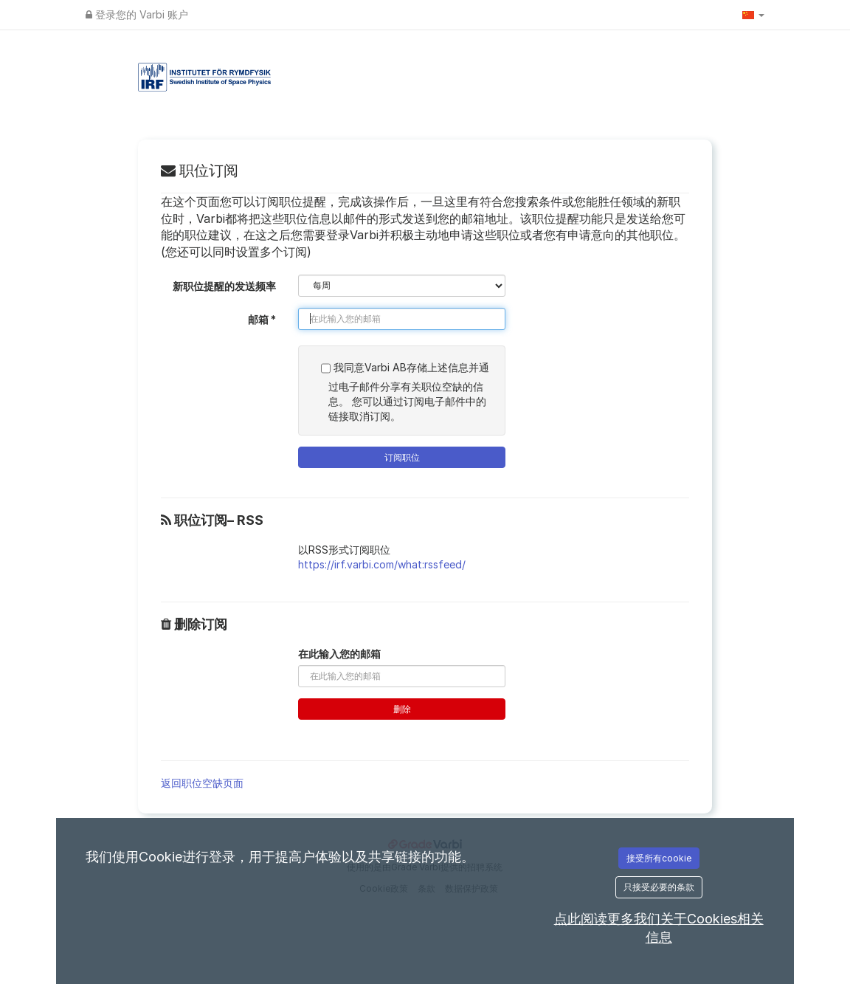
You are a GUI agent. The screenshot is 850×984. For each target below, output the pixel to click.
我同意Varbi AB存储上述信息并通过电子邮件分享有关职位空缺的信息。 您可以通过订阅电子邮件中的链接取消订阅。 (405, 389)
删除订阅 (194, 624)
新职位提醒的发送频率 (224, 286)
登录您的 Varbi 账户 (137, 14)
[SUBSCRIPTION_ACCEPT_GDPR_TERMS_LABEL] (326, 368)
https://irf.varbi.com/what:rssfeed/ (382, 564)
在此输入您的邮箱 (339, 653)
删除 (402, 709)
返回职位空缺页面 (202, 783)
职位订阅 (199, 170)
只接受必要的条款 (658, 886)
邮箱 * (262, 319)
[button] (753, 15)
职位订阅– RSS (212, 520)
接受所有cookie (658, 858)
